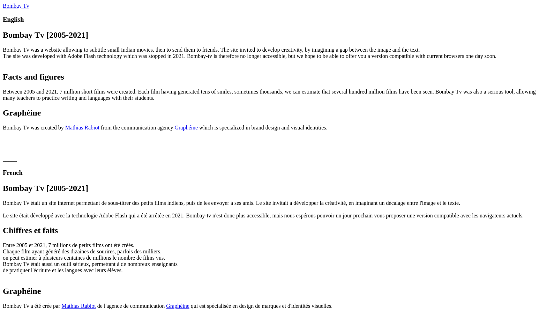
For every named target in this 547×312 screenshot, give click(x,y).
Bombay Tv (16, 6)
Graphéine (186, 128)
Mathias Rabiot (82, 128)
